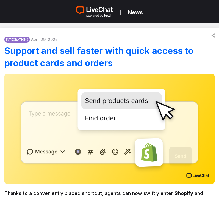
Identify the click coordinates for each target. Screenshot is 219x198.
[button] (213, 35)
